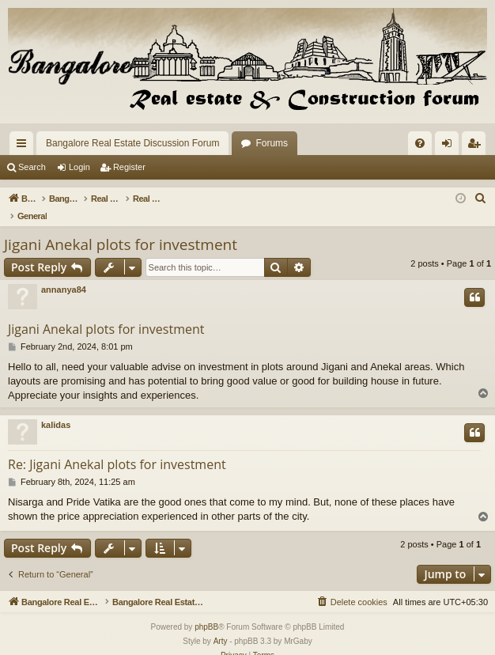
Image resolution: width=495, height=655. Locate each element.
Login (79, 167)
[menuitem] (420, 143)
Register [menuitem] (477, 146)
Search (32, 167)
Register (129, 167)
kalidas (55, 408)
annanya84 (63, 273)
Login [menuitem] (450, 146)
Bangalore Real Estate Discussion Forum (132, 143)
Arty (220, 625)
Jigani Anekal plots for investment (120, 228)
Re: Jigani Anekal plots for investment (117, 448)
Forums (271, 143)
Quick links (24, 146)
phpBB (206, 611)
